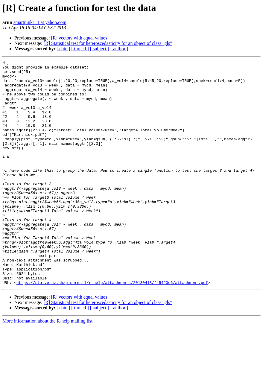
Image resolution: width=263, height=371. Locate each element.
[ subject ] (99, 48)
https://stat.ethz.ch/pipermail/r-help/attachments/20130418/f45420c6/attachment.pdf (112, 327)
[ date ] (63, 48)
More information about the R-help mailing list (47, 365)
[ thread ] (80, 48)
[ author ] (119, 48)
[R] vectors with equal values (79, 37)
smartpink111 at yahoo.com (39, 22)
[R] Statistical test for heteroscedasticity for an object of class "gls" (108, 43)
